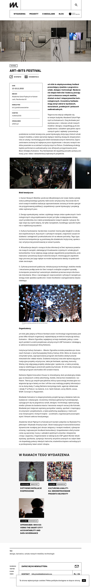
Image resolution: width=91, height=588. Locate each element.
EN (79, 574)
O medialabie (48, 14)
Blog (61, 14)
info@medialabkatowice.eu (42, 574)
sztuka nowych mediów (34, 554)
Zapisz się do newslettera (34, 566)
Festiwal (13, 66)
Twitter (12, 569)
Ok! (84, 580)
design (12, 554)
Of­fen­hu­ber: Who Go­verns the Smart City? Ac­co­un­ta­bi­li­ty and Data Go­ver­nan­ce (31, 529)
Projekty (33, 14)
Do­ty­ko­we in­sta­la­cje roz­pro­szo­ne (31, 489)
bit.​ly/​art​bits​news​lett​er (20, 108)
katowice (20, 554)
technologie (49, 554)
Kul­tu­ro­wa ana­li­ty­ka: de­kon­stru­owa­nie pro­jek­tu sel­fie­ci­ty (59, 491)
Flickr (12, 571)
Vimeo (12, 574)
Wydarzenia (20, 14)
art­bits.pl (15, 124)
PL (75, 574)
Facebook (13, 566)
